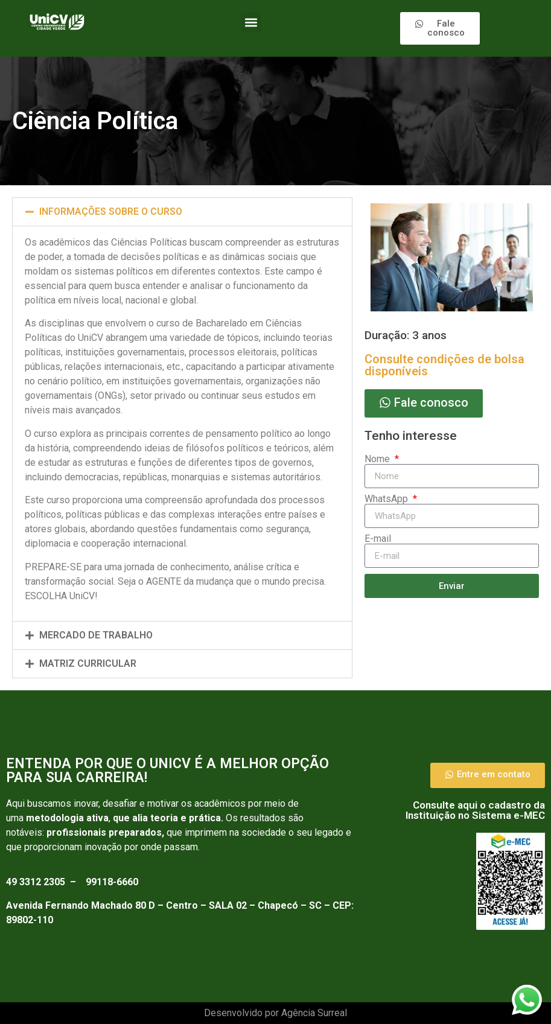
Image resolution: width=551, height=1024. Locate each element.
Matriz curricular (87, 663)
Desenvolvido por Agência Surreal (275, 1013)
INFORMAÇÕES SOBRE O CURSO (110, 211)
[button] (251, 22)
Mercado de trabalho (96, 635)
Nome (378, 459)
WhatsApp (387, 499)
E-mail (378, 539)
